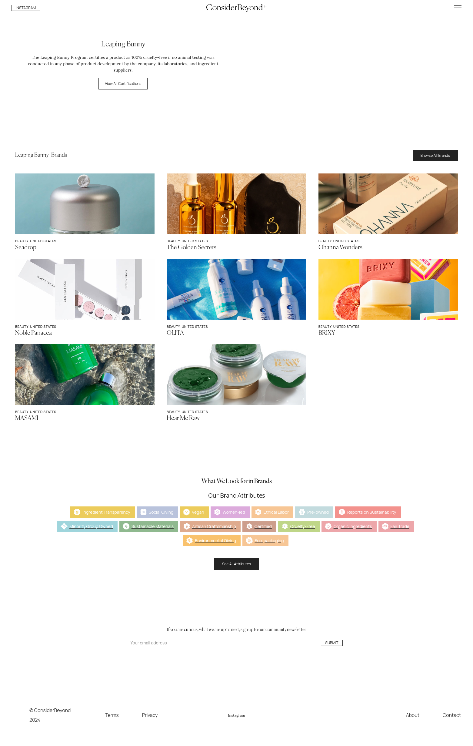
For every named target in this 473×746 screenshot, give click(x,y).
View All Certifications (123, 83)
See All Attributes (236, 563)
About (412, 715)
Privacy (150, 715)
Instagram (236, 715)
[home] (236, 7)
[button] (458, 7)
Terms (112, 715)
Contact (452, 715)
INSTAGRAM (26, 7)
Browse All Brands (435, 155)
